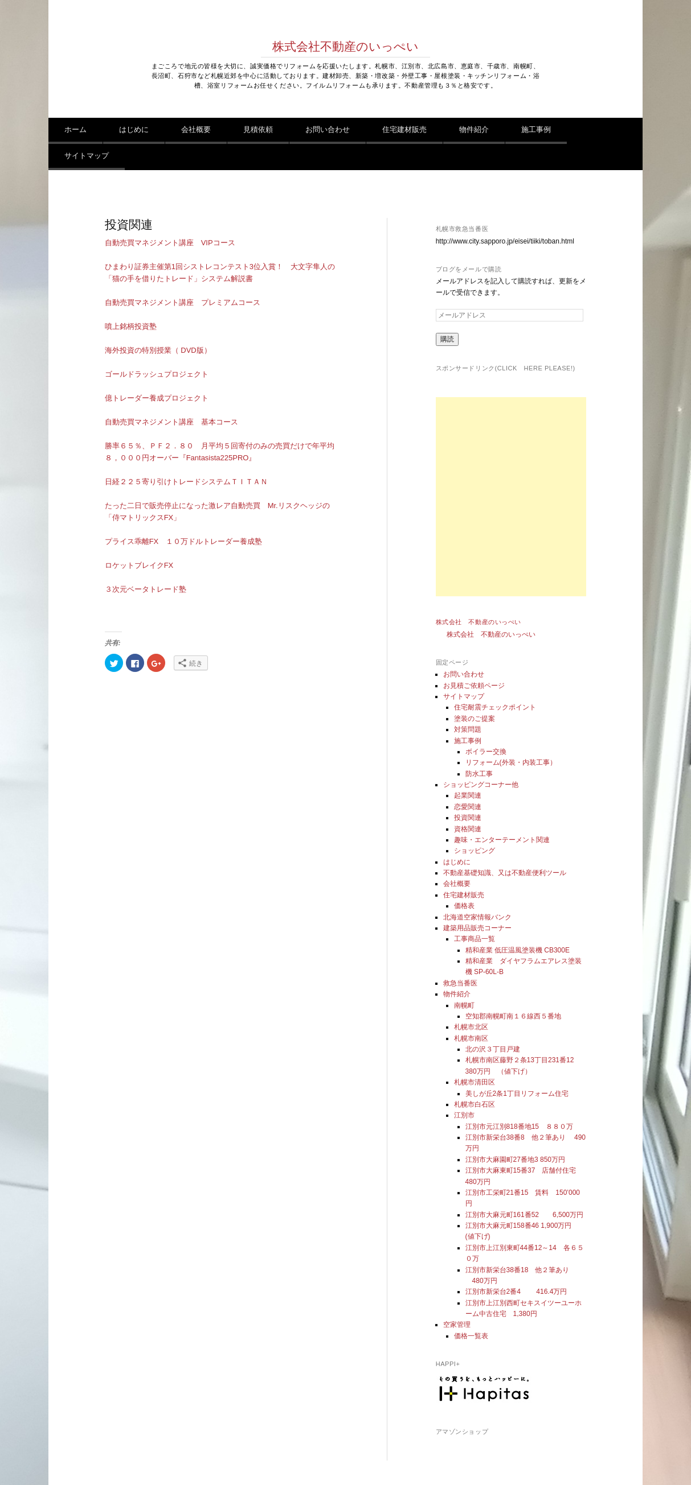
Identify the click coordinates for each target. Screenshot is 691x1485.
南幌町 (464, 1005)
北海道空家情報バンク (477, 917)
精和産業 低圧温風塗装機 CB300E (517, 950)
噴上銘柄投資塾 (131, 326)
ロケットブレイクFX (139, 565)
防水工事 (479, 774)
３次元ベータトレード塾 (145, 589)
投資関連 (467, 818)
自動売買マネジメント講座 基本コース (171, 422)
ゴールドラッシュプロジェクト (156, 374)
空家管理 (457, 1325)
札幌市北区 (471, 1027)
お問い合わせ (327, 129)
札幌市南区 (471, 1038)
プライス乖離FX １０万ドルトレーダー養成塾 (184, 541)
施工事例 (536, 129)
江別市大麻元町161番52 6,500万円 (524, 1215)
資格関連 (467, 829)
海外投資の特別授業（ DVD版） (158, 350)
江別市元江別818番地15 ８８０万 (519, 1127)
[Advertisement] (535, 496)
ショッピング (474, 851)
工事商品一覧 (474, 939)
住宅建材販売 (404, 129)
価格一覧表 (471, 1336)
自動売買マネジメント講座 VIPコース (170, 242)
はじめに (134, 129)
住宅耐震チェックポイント (495, 707)
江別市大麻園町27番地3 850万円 (515, 1160)
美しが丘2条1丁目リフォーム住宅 (517, 1094)
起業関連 (467, 795)
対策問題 (467, 729)
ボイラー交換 (485, 752)
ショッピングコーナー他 (480, 785)
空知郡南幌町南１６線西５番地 (513, 1016)
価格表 (464, 906)
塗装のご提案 (474, 719)
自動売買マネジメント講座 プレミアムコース (182, 302)
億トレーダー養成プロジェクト (156, 398)
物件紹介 (474, 129)
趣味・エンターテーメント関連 (502, 840)
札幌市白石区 (474, 1104)
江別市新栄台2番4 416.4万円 (516, 1292)
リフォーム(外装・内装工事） (511, 762)
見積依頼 (258, 129)
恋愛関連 (467, 807)
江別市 (464, 1115)
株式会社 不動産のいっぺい (478, 621)
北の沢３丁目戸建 (492, 1049)
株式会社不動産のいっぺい (345, 46)
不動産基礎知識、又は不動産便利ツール (504, 873)
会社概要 (196, 129)
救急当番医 (460, 983)
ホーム (75, 129)
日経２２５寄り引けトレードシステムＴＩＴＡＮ (186, 481)
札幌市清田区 (474, 1082)
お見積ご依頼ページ (474, 686)
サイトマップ (86, 155)
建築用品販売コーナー (477, 928)
